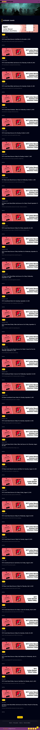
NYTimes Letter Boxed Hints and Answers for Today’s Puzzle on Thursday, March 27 (20, 705)
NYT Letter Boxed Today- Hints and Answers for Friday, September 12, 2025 (19, 325)
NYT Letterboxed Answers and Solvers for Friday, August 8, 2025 (17, 562)
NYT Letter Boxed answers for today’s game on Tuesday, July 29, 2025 (19, 609)
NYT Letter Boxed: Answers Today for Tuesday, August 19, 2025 (17, 539)
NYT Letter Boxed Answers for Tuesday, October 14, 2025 (15, 133)
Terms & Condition (27, 722)
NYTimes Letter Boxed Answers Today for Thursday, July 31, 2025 (17, 586)
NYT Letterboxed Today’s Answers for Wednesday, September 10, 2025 (18, 374)
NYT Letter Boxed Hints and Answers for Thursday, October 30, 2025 (18, 62)
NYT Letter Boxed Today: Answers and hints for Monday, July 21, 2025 (19, 681)
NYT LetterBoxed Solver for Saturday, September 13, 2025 (16, 301)
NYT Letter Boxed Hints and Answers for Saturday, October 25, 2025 (18, 86)
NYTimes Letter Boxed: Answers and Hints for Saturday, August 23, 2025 (19, 469)
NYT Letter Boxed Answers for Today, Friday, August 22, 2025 (16, 492)
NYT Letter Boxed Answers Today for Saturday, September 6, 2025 (17, 420)
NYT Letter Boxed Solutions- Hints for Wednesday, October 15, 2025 (18, 109)
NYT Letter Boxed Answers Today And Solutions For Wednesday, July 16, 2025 (19, 657)
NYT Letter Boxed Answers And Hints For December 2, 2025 (16, 39)
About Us (10, 722)
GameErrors (6, 728)
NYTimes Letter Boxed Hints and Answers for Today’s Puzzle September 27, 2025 (20, 204)
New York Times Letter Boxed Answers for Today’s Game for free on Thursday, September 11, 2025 (18, 350)
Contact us (21, 722)
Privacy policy (15, 722)
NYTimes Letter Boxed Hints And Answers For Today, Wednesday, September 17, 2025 (17, 277)
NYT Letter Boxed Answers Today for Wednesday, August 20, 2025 (17, 515)
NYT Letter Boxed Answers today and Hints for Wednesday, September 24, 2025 (20, 252)
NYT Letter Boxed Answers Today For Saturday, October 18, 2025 (17, 633)
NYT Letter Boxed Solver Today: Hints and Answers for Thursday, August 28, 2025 (19, 445)
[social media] (29, 729)
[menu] (38, 2)
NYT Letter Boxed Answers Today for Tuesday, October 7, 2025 (17, 156)
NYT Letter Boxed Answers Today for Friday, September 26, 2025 (17, 228)
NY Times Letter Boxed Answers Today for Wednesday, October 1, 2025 (19, 179)
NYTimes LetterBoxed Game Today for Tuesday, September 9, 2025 (18, 397)
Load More (20, 717)
